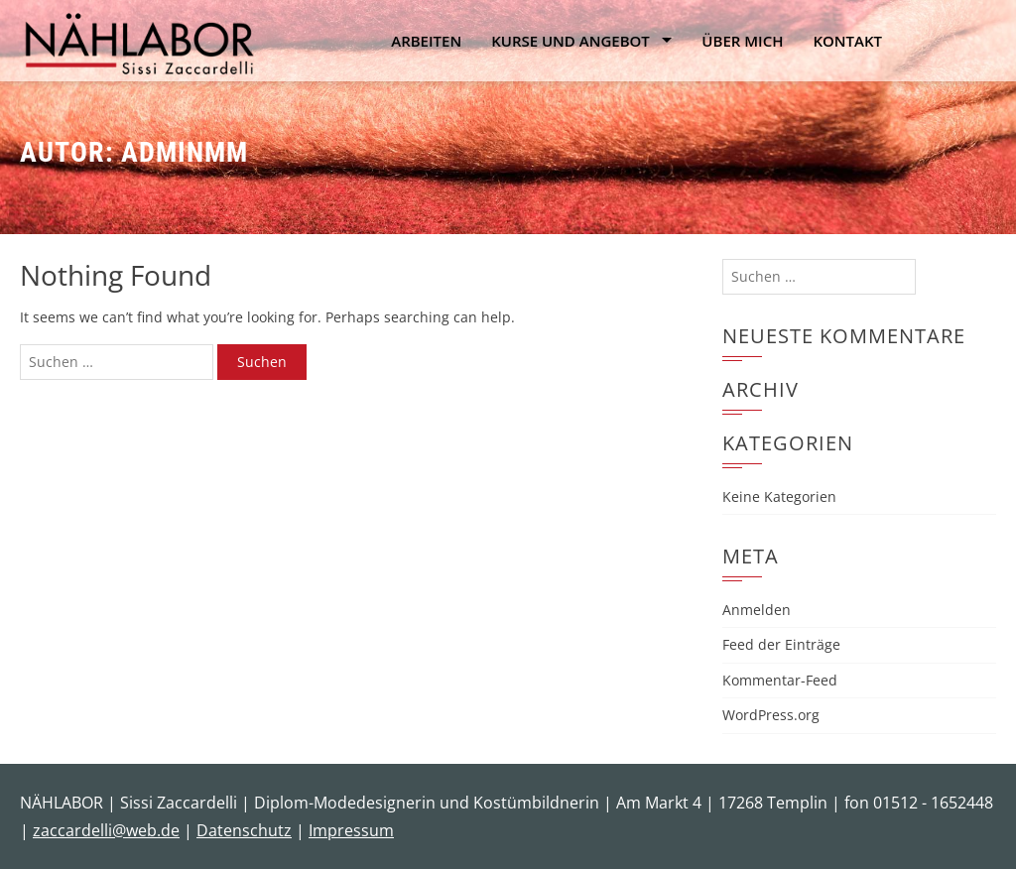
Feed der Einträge (781, 644)
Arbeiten (426, 41)
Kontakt (847, 41)
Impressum (351, 830)
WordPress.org (771, 714)
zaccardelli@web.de (106, 830)
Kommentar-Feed (779, 680)
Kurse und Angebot (570, 41)
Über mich (742, 41)
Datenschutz (244, 830)
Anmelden (756, 609)
